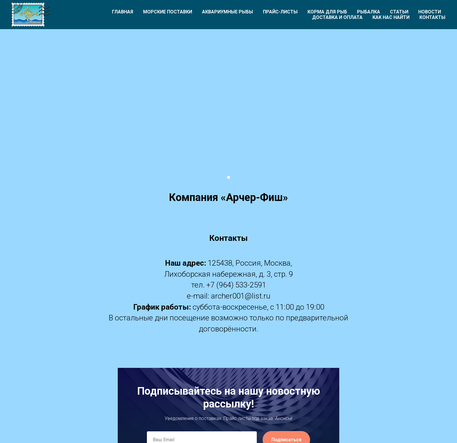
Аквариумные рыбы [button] (227, 12)
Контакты (432, 17)
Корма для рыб (327, 12)
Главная (122, 12)
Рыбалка (368, 12)
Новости (429, 12)
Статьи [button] (399, 12)
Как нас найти (390, 17)
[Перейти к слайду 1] (228, 177)
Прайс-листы (280, 12)
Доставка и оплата (337, 17)
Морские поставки (167, 12)
